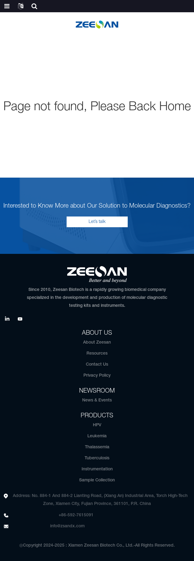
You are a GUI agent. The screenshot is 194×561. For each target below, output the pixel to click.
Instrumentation (97, 469)
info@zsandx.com (67, 526)
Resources (97, 354)
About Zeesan (97, 343)
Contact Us (97, 365)
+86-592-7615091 (76, 515)
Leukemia (97, 436)
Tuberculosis (97, 458)
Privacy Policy (97, 376)
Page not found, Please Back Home (97, 107)
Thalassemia (97, 447)
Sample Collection (97, 480)
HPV (97, 425)
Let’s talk (97, 222)
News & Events (97, 400)
